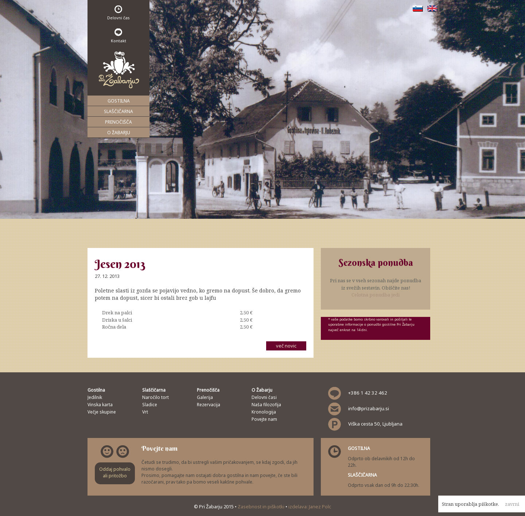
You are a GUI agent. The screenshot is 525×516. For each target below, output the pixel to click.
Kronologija (264, 412)
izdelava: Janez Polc (309, 506)
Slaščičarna (118, 111)
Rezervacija (208, 404)
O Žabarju (118, 132)
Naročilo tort (155, 397)
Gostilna (119, 101)
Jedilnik (95, 397)
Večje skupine (102, 412)
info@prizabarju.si (368, 408)
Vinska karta (100, 404)
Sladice (149, 404)
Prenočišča (118, 122)
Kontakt (118, 35)
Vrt (145, 412)
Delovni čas (118, 12)
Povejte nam (264, 419)
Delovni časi (264, 397)
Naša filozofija (266, 404)
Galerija (205, 397)
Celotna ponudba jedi (375, 294)
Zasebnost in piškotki (261, 506)
